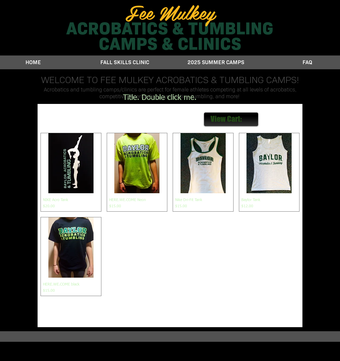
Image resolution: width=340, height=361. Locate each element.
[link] (231, 119)
